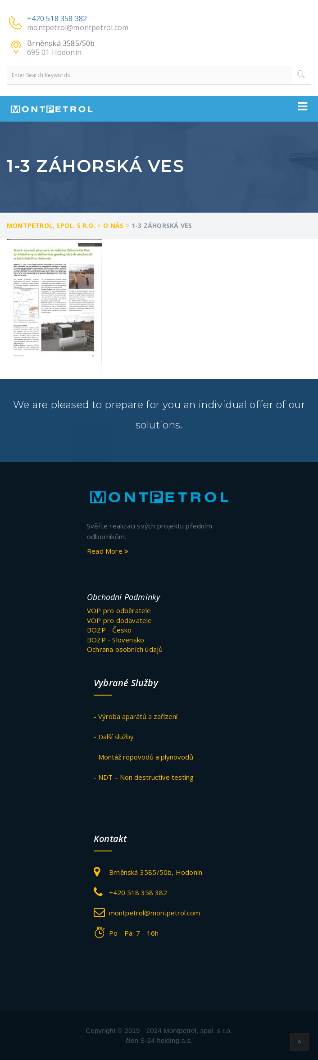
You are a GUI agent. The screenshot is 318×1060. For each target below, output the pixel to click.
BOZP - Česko (109, 629)
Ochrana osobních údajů (125, 649)
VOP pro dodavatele (119, 620)
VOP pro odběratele (119, 610)
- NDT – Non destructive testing (144, 777)
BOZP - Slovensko (115, 639)
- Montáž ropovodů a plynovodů (143, 756)
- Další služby (114, 736)
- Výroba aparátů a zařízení (135, 716)
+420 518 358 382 (57, 18)
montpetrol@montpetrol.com (77, 27)
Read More (107, 550)
